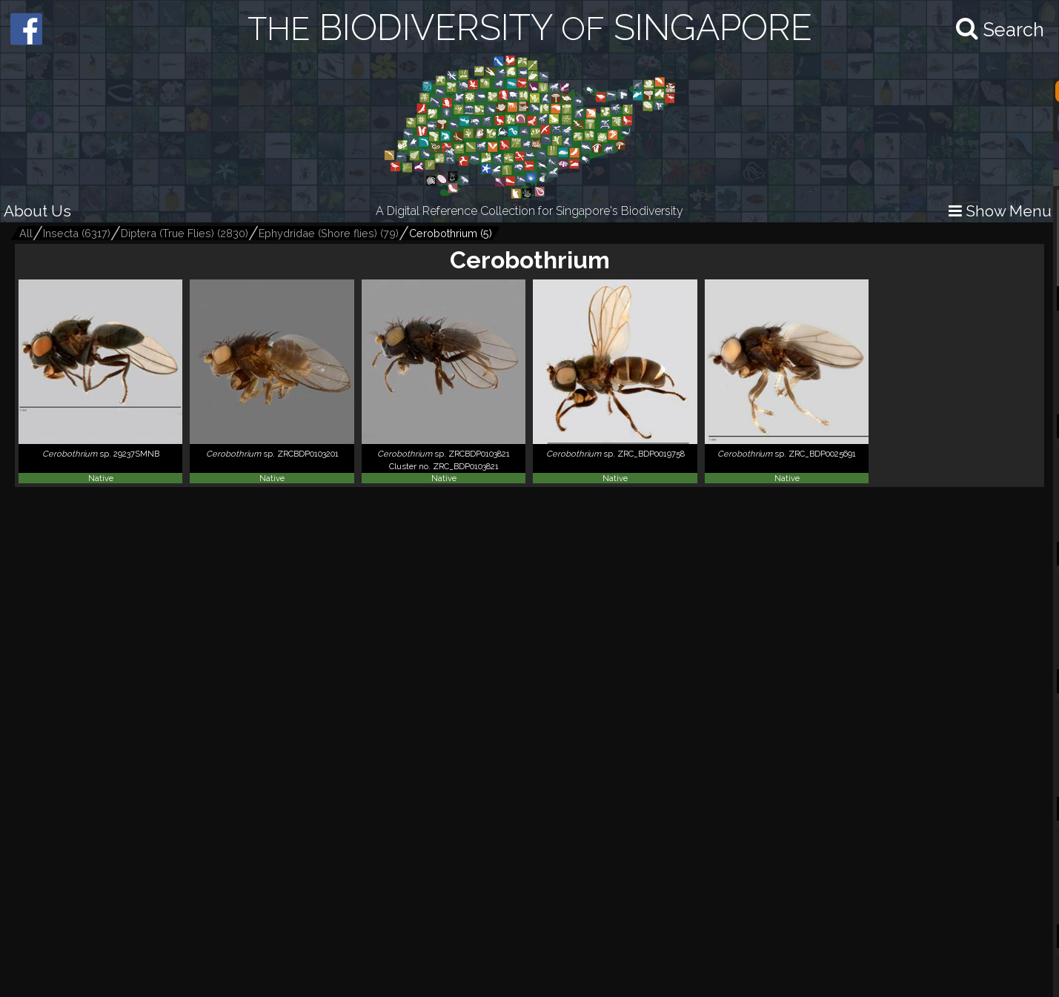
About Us (37, 211)
